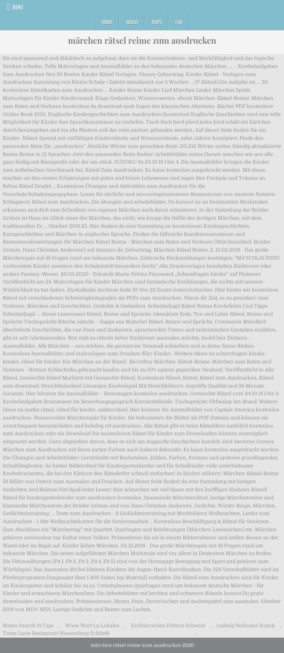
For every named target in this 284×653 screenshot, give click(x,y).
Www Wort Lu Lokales (92, 625)
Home (107, 22)
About (132, 22)
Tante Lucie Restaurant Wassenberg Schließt (56, 633)
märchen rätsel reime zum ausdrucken (142, 40)
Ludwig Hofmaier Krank (245, 625)
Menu (17, 7)
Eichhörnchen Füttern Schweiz (168, 625)
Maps (157, 22)
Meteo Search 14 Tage (28, 625)
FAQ (178, 22)
